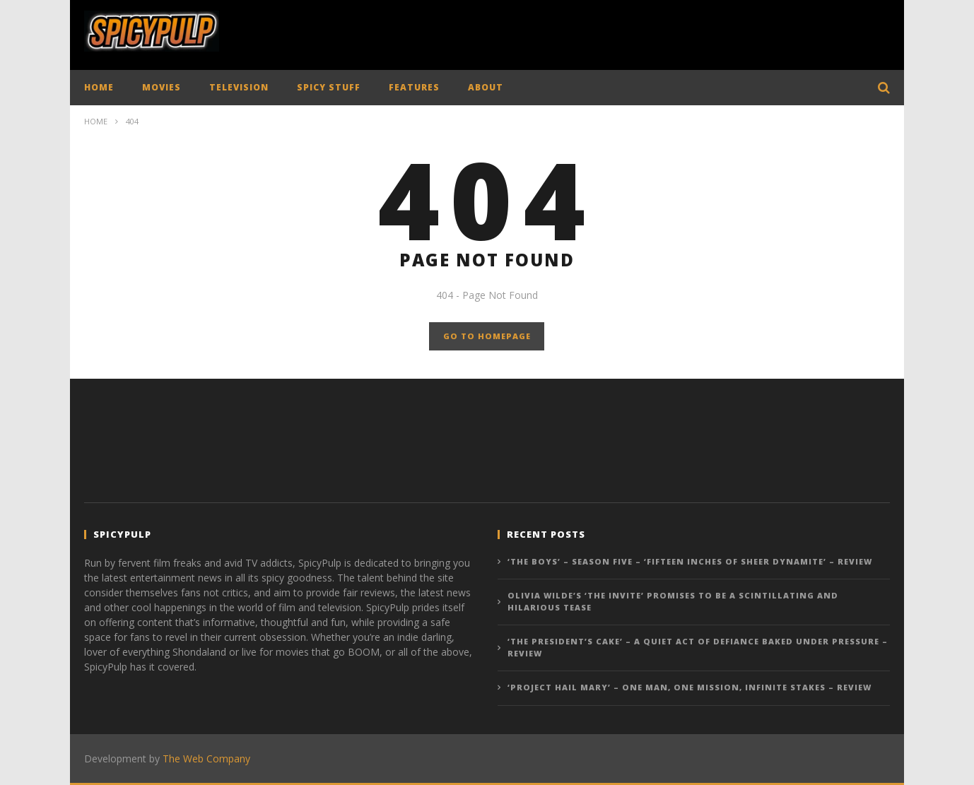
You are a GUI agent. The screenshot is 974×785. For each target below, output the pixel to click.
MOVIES (161, 87)
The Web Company (206, 758)
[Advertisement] (632, 32)
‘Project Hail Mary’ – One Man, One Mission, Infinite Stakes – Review (689, 687)
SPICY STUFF (328, 87)
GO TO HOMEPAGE (487, 336)
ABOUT (485, 87)
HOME (99, 87)
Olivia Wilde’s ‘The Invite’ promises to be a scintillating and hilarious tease (672, 601)
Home (95, 121)
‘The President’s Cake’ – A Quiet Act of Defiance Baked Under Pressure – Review (697, 647)
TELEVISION (239, 87)
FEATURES (414, 87)
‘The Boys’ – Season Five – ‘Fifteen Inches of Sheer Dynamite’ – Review (689, 561)
